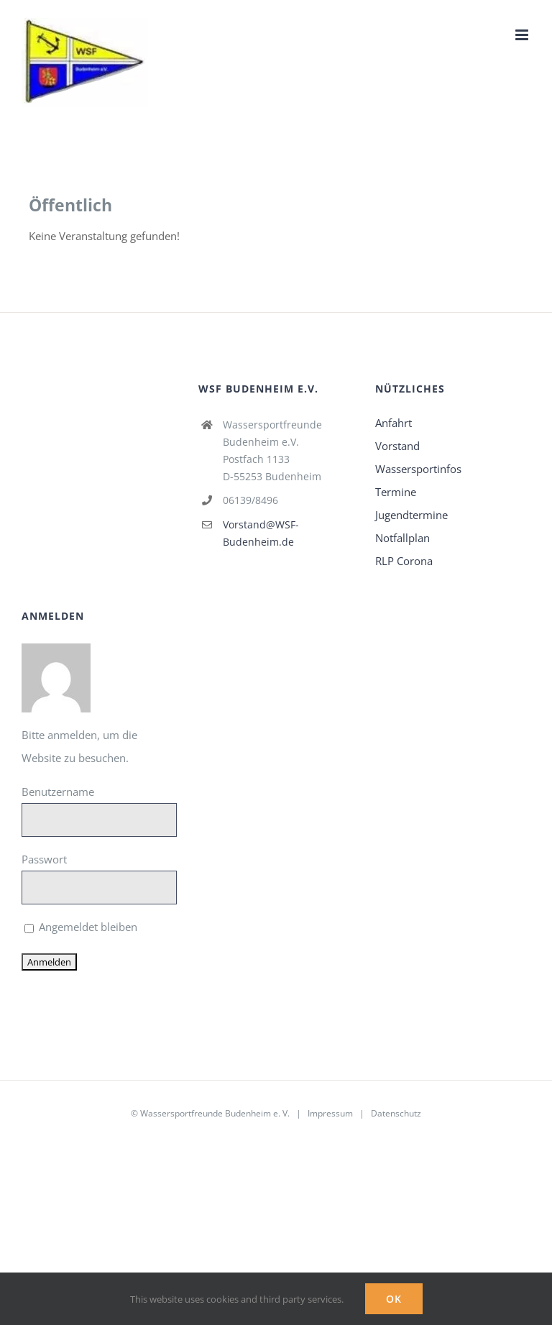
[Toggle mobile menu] (522, 34)
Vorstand (397, 446)
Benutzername (58, 791)
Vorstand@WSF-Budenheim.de (261, 533)
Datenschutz (396, 1113)
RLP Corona (404, 561)
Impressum (330, 1113)
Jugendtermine (411, 515)
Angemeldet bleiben (80, 927)
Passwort (44, 859)
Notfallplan (402, 538)
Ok (394, 1299)
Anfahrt (393, 423)
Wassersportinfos (418, 469)
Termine (395, 492)
